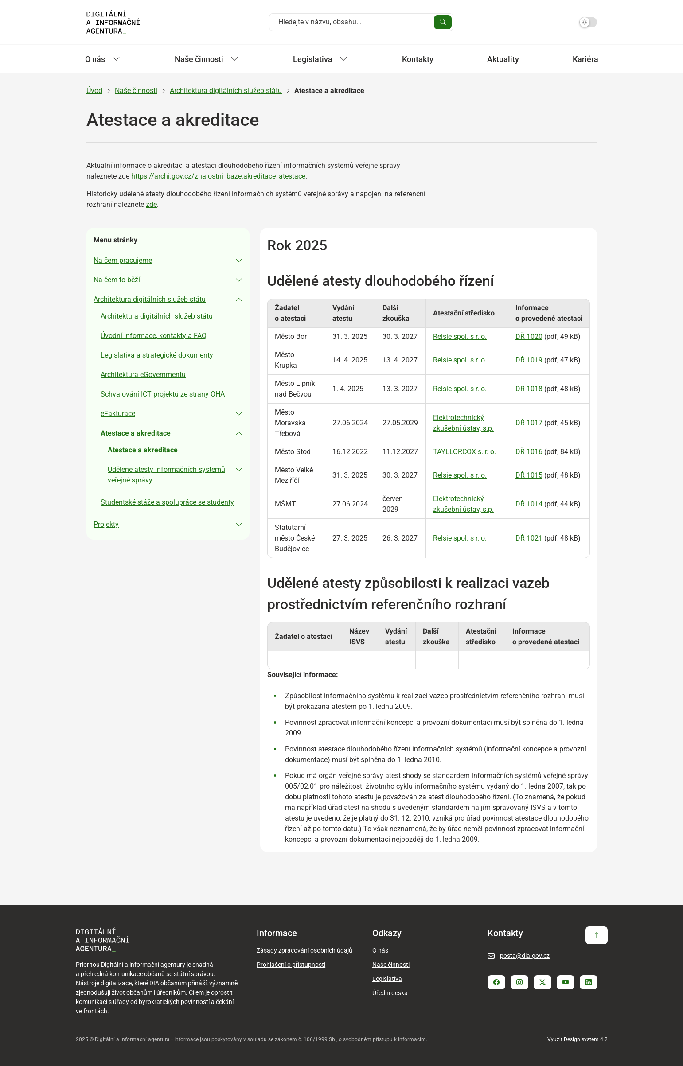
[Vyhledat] (442, 22)
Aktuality (503, 59)
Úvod (94, 90)
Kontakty (417, 59)
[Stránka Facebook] (496, 982)
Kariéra (585, 59)
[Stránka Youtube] (565, 982)
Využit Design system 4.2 (577, 1039)
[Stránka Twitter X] (542, 982)
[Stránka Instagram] (519, 982)
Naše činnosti (136, 90)
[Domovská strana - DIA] (113, 22)
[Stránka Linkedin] (588, 982)
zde (151, 204)
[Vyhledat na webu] (354, 22)
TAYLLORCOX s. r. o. (464, 451)
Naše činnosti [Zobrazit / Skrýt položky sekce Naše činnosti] (206, 59)
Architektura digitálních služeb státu (226, 90)
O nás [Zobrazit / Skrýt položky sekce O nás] (102, 59)
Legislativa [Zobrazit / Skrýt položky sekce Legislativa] (320, 59)
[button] (168, 260)
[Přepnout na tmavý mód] (588, 22)
